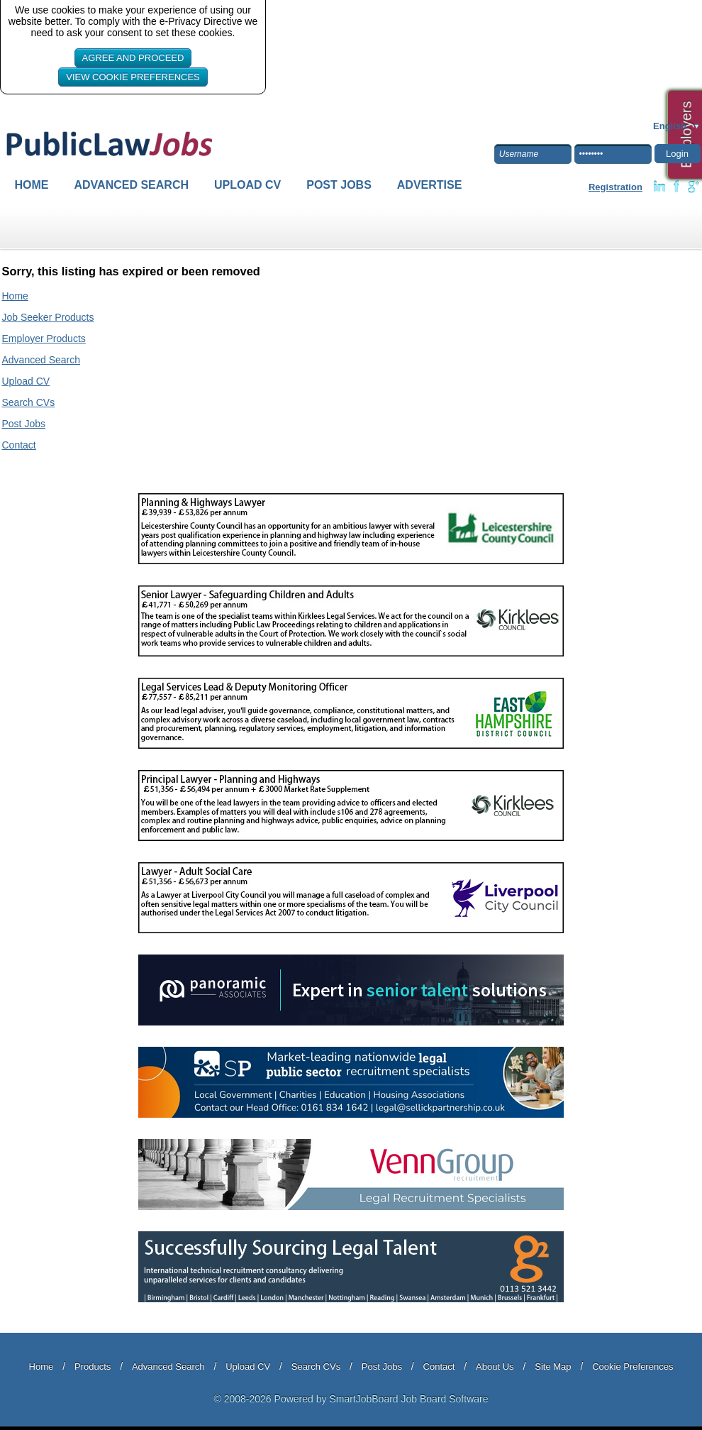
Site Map (553, 1366)
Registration (615, 187)
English (669, 126)
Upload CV (247, 185)
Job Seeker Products (48, 317)
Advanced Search (131, 185)
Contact (19, 445)
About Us (494, 1366)
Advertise (429, 185)
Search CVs (28, 402)
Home (32, 185)
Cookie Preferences (632, 1366)
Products (92, 1366)
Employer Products (44, 338)
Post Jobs (339, 185)
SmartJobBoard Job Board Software (408, 1398)
